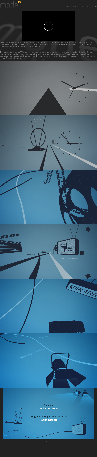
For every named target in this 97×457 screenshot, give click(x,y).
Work (69, 6)
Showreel (76, 6)
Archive (83, 6)
